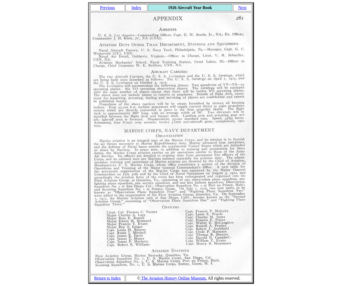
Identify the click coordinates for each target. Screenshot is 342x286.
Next (242, 7)
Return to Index (107, 278)
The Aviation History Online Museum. (173, 278)
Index (136, 7)
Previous (107, 7)
